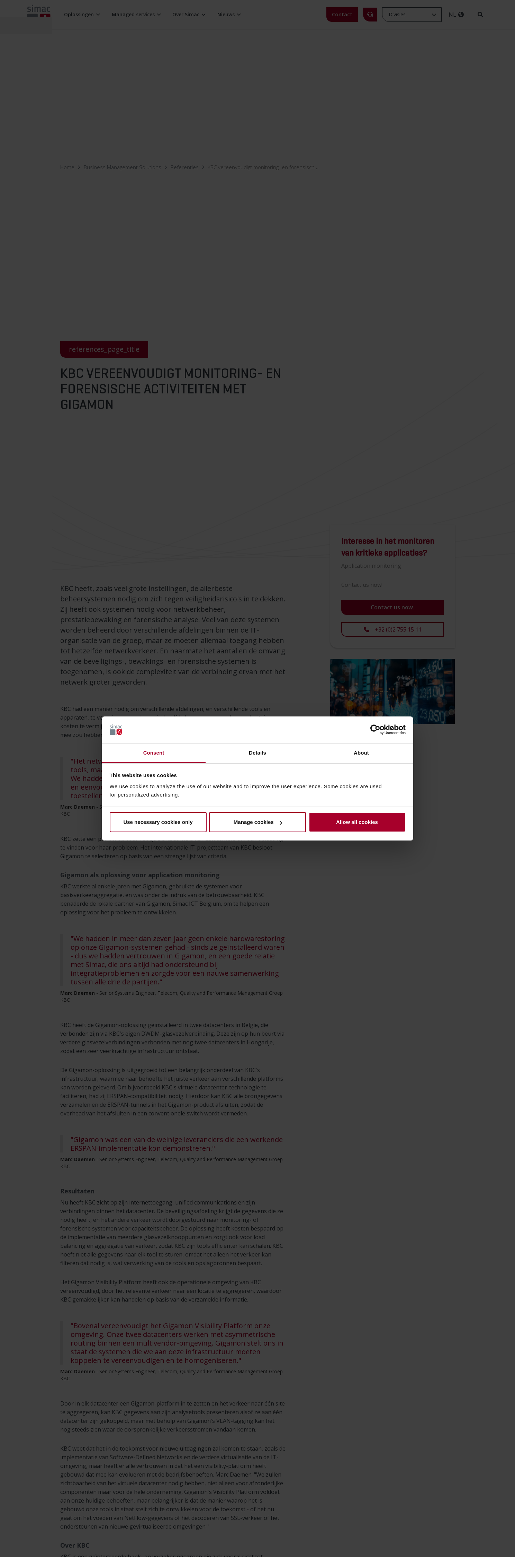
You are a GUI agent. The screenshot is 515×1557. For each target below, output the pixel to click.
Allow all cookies (357, 822)
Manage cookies (258, 822)
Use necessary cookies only (157, 822)
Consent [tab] (153, 753)
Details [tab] (257, 753)
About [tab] (361, 753)
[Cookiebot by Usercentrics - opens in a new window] (375, 730)
